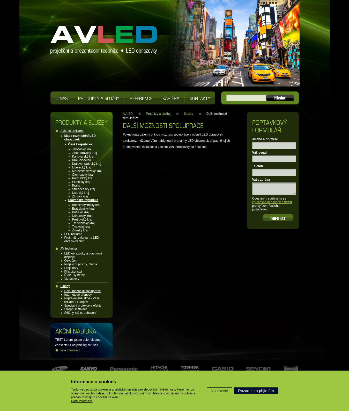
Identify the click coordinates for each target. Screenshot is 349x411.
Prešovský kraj (82, 219)
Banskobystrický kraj (86, 205)
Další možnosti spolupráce (82, 291)
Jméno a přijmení (265, 139)
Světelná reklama (73, 131)
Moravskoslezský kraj (87, 171)
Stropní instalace (75, 309)
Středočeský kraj (83, 189)
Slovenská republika (83, 200)
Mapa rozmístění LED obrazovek (80, 137)
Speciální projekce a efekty (82, 305)
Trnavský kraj (81, 227)
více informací (70, 350)
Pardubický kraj (82, 178)
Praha (76, 185)
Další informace (82, 401)
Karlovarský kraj (83, 156)
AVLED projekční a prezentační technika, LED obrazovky (104, 36)
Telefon (257, 166)
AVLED (128, 114)
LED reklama (73, 234)
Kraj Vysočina (81, 160)
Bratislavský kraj (83, 208)
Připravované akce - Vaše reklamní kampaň (82, 300)
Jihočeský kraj (82, 149)
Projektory (71, 268)
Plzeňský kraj (81, 182)
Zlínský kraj (80, 196)
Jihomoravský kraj (84, 153)
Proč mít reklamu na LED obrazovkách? (81, 239)
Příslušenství (73, 271)
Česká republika (80, 144)
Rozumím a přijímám (256, 390)
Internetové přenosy (78, 294)
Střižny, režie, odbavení (80, 313)
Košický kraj (80, 212)
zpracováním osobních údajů (272, 202)
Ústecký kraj (80, 193)
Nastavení (219, 390)
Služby (65, 286)
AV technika (69, 248)
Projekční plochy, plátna (80, 264)
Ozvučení (71, 261)
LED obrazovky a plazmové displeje (83, 255)
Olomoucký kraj (83, 174)
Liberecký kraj (81, 167)
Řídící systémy (74, 275)
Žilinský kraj (80, 230)
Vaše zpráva (261, 179)
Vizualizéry (71, 279)
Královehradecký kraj (86, 164)
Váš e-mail (260, 152)
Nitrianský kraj (82, 216)
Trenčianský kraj (83, 223)
